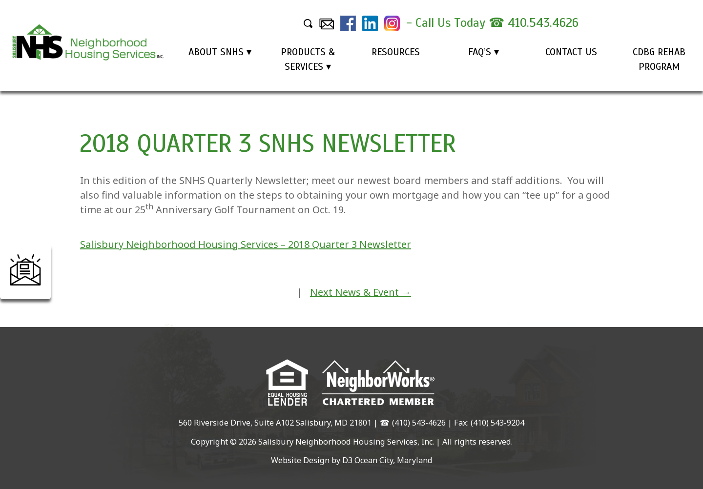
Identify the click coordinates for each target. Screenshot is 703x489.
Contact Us (571, 52)
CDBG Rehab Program (659, 59)
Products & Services (308, 59)
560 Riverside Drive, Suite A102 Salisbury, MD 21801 (275, 422)
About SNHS (216, 52)
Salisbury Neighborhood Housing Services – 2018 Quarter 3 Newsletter (245, 244)
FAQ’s (479, 52)
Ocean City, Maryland (393, 460)
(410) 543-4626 (419, 422)
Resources (396, 52)
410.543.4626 (543, 22)
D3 (347, 460)
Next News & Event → (360, 292)
